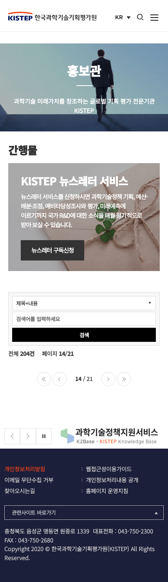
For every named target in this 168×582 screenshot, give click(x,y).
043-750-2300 (135, 531)
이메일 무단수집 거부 (28, 479)
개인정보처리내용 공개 (112, 479)
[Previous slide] (12, 436)
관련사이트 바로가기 (86, 512)
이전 (59, 379)
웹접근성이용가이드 (109, 468)
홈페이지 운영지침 (107, 490)
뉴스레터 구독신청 (52, 250)
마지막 (124, 379)
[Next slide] (28, 436)
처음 (44, 379)
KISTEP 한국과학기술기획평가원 (52, 16)
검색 (84, 335)
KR (123, 18)
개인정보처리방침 (24, 468)
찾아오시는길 (19, 490)
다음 (108, 379)
